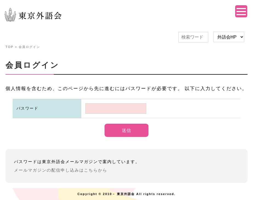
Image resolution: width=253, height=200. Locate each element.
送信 (126, 130)
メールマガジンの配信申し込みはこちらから (60, 170)
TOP (9, 46)
